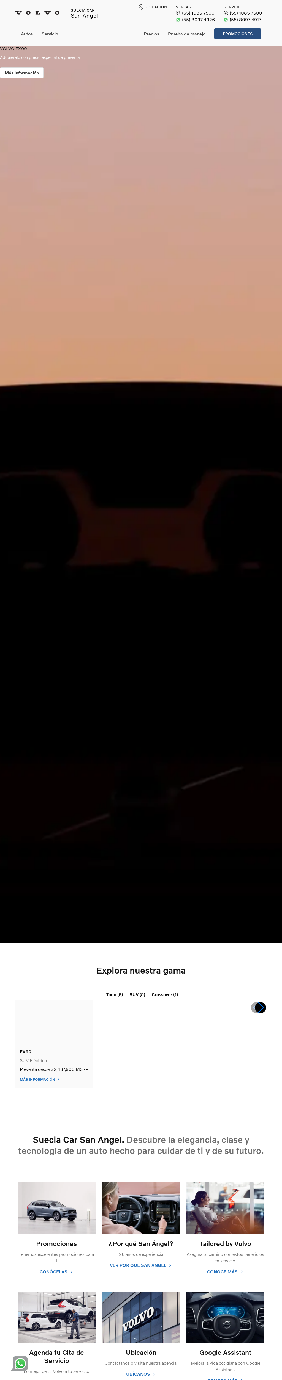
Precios (151, 33)
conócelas (56, 1271)
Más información (22, 72)
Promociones (238, 33)
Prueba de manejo (186, 33)
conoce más (225, 1271)
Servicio (50, 33)
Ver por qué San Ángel (141, 1265)
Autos (27, 33)
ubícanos (141, 1373)
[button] (260, 1007)
